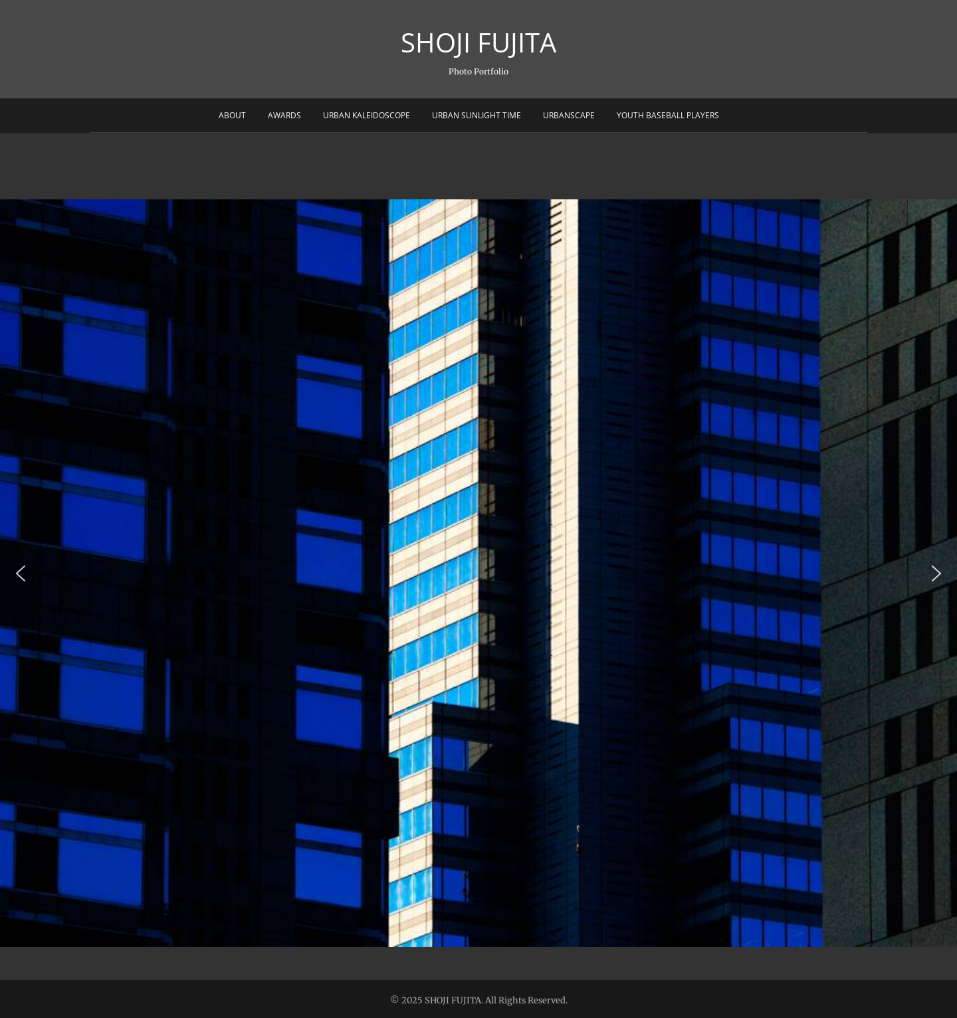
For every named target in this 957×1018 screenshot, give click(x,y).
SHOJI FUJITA (478, 42)
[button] (20, 573)
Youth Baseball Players (668, 115)
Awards (284, 115)
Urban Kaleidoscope (366, 115)
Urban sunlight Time (476, 115)
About (232, 115)
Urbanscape (569, 115)
